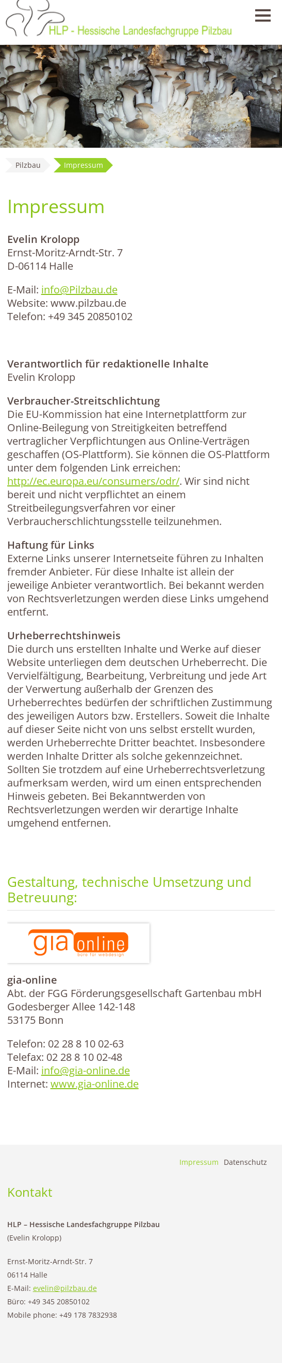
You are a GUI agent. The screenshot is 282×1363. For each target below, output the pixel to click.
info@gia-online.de (85, 1070)
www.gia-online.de (95, 1084)
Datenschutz (245, 1162)
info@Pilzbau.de (79, 289)
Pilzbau (28, 165)
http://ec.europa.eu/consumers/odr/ (93, 481)
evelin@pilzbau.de (65, 1288)
